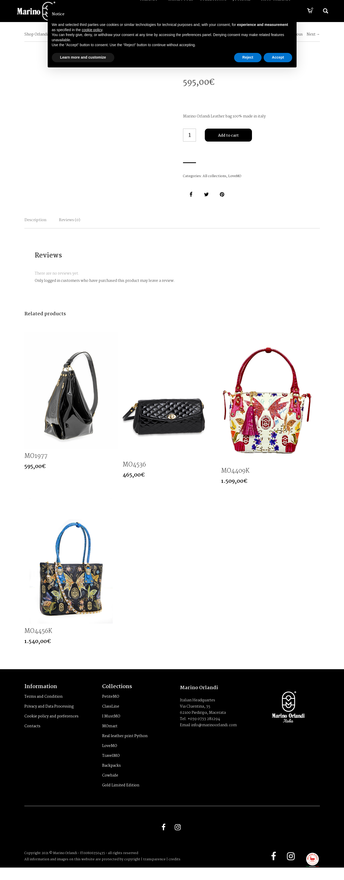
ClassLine (110, 716)
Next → (313, 34)
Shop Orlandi (36, 34)
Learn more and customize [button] (83, 57)
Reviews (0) (105, 223)
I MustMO (111, 725)
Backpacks (111, 775)
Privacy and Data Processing (49, 716)
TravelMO (111, 765)
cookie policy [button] (92, 30)
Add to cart (228, 135)
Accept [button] (278, 57)
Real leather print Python (125, 745)
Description (47, 223)
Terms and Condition (43, 706)
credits (174, 872)
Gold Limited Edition (120, 794)
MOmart (109, 735)
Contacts (32, 735)
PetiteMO (110, 706)
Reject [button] (247, 57)
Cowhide (110, 784)
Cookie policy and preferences (51, 725)
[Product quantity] (189, 135)
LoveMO (234, 176)
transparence (154, 872)
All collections (214, 176)
